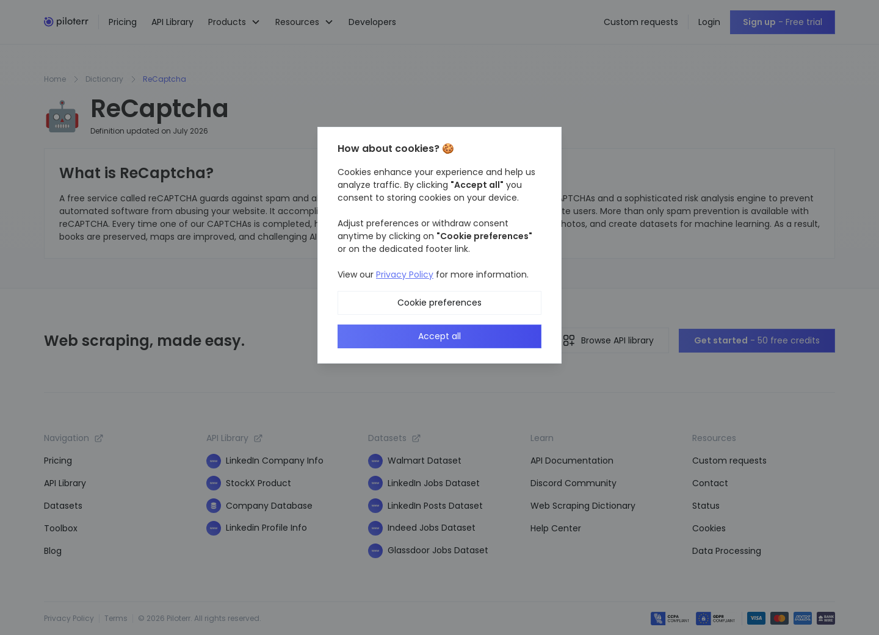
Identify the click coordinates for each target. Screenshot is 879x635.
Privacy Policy (404, 274)
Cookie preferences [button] (439, 302)
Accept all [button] (439, 336)
